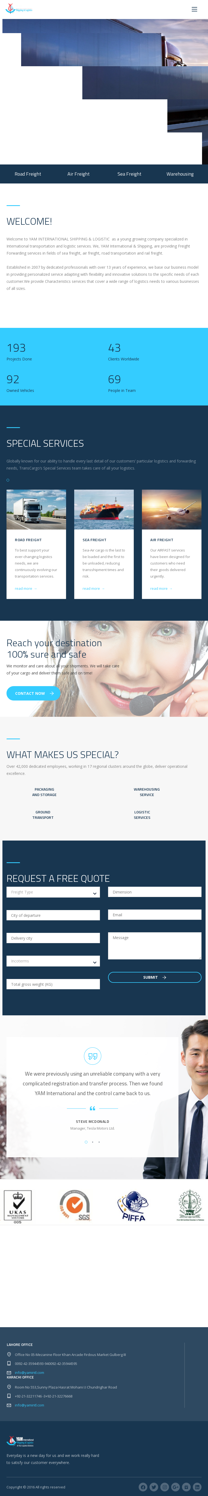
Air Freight (161, 540)
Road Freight (28, 540)
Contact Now (34, 693)
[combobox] (53, 892)
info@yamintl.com (29, 1372)
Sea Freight (94, 540)
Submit (154, 977)
